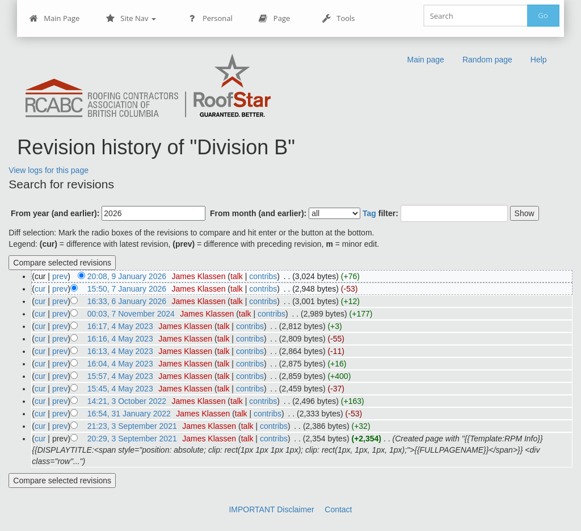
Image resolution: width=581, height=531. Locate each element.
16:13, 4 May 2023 (120, 351)
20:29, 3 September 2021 (132, 438)
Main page (425, 59)
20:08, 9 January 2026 (126, 276)
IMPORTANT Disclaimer (271, 509)
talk (236, 276)
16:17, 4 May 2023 (120, 326)
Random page (487, 59)
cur (40, 288)
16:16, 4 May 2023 (120, 338)
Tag (369, 213)
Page (274, 18)
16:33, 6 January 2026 (126, 301)
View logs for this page (49, 170)
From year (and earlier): (55, 213)
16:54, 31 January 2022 (129, 413)
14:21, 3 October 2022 (126, 401)
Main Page (54, 18)
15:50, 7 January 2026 (126, 288)
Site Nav (131, 18)
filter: (380, 213)
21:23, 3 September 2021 (132, 426)
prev (60, 276)
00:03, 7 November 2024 (131, 313)
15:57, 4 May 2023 (120, 376)
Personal (210, 18)
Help (539, 59)
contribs (263, 276)
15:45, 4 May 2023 (120, 388)
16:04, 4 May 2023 (120, 363)
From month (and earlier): (258, 213)
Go (543, 15)
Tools (338, 18)
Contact (338, 509)
